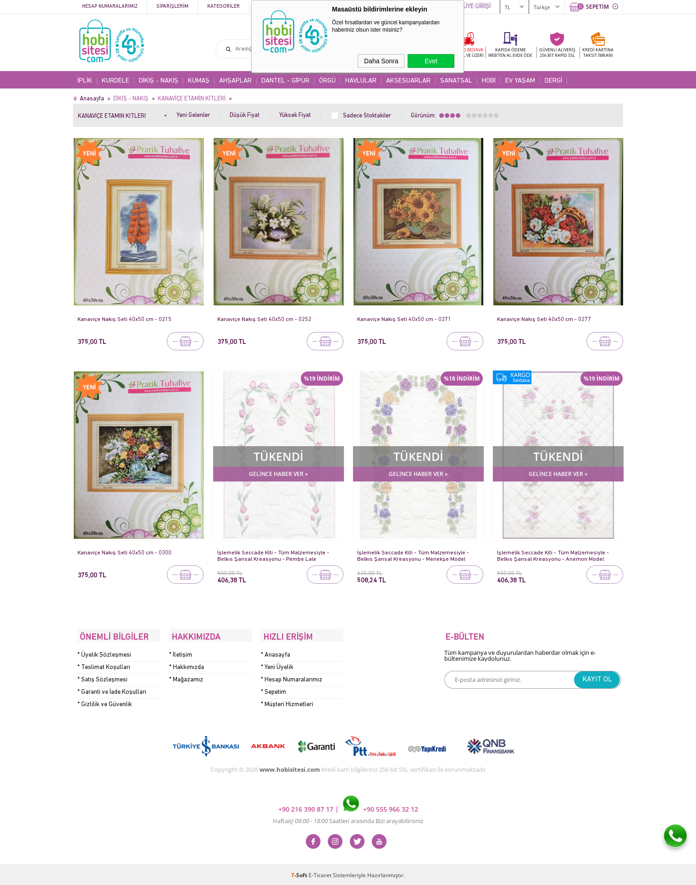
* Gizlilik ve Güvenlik (104, 702)
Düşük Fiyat (245, 115)
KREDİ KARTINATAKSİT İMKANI (597, 52)
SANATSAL (456, 80)
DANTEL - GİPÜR (285, 80)
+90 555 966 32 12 (380, 806)
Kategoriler (223, 6)
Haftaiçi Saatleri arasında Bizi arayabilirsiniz (348, 819)
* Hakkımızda (186, 665)
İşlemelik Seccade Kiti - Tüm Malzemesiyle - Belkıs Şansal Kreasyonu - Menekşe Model (414, 556)
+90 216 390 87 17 (306, 806)
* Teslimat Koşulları (103, 665)
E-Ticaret (320, 873)
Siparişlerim (172, 6)
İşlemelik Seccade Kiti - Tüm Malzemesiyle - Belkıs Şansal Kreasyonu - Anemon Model (554, 556)
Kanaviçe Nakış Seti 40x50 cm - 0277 (544, 319)
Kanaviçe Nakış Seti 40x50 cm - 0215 (124, 319)
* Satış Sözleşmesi (102, 677)
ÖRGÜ (327, 80)
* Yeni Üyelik (277, 665)
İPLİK (84, 80)
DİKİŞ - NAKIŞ (158, 80)
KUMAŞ (199, 80)
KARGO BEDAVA (467, 52)
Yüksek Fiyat (295, 115)
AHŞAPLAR (235, 80)
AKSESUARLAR (408, 80)
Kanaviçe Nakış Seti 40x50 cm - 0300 (124, 553)
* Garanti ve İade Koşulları (111, 689)
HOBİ (489, 80)
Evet (431, 61)
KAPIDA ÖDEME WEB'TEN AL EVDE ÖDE (510, 52)
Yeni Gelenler (193, 115)
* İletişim (180, 652)
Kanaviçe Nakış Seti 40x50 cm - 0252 (264, 319)
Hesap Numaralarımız (110, 6)
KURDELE (115, 80)
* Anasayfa (275, 652)
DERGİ (553, 80)
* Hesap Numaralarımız (291, 677)
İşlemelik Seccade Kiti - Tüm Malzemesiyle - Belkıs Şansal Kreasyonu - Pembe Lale (274, 556)
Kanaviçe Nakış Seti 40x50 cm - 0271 (404, 319)
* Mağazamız (186, 677)
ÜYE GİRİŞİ (477, 6)
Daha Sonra (381, 61)
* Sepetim (273, 689)
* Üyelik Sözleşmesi (104, 652)
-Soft (300, 873)
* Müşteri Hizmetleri (287, 702)
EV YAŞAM (520, 80)
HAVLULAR (360, 80)
